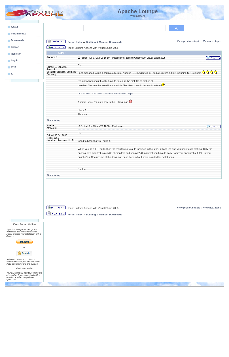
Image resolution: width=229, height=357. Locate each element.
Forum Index (75, 42)
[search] (124, 28)
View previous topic (188, 41)
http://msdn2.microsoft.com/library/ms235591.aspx (105, 93)
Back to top (53, 120)
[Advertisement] (24, 150)
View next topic (212, 41)
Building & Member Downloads (104, 42)
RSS (13, 67)
